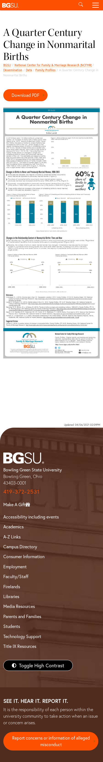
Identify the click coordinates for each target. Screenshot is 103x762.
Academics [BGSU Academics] (13, 526)
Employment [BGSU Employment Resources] (15, 566)
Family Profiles (45, 70)
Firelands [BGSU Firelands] (11, 586)
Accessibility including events (31, 517)
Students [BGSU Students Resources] (11, 626)
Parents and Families (22, 616)
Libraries (11, 596)
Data (29, 70)
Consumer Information (23, 556)
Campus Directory (20, 546)
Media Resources (19, 606)
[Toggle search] (80, 5)
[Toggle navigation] (95, 5)
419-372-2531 (21, 491)
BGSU (7, 65)
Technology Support (22, 636)
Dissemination (12, 70)
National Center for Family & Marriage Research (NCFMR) (53, 65)
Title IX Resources (19, 646)
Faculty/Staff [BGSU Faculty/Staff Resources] (15, 576)
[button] (36, 5)
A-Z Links (12, 537)
